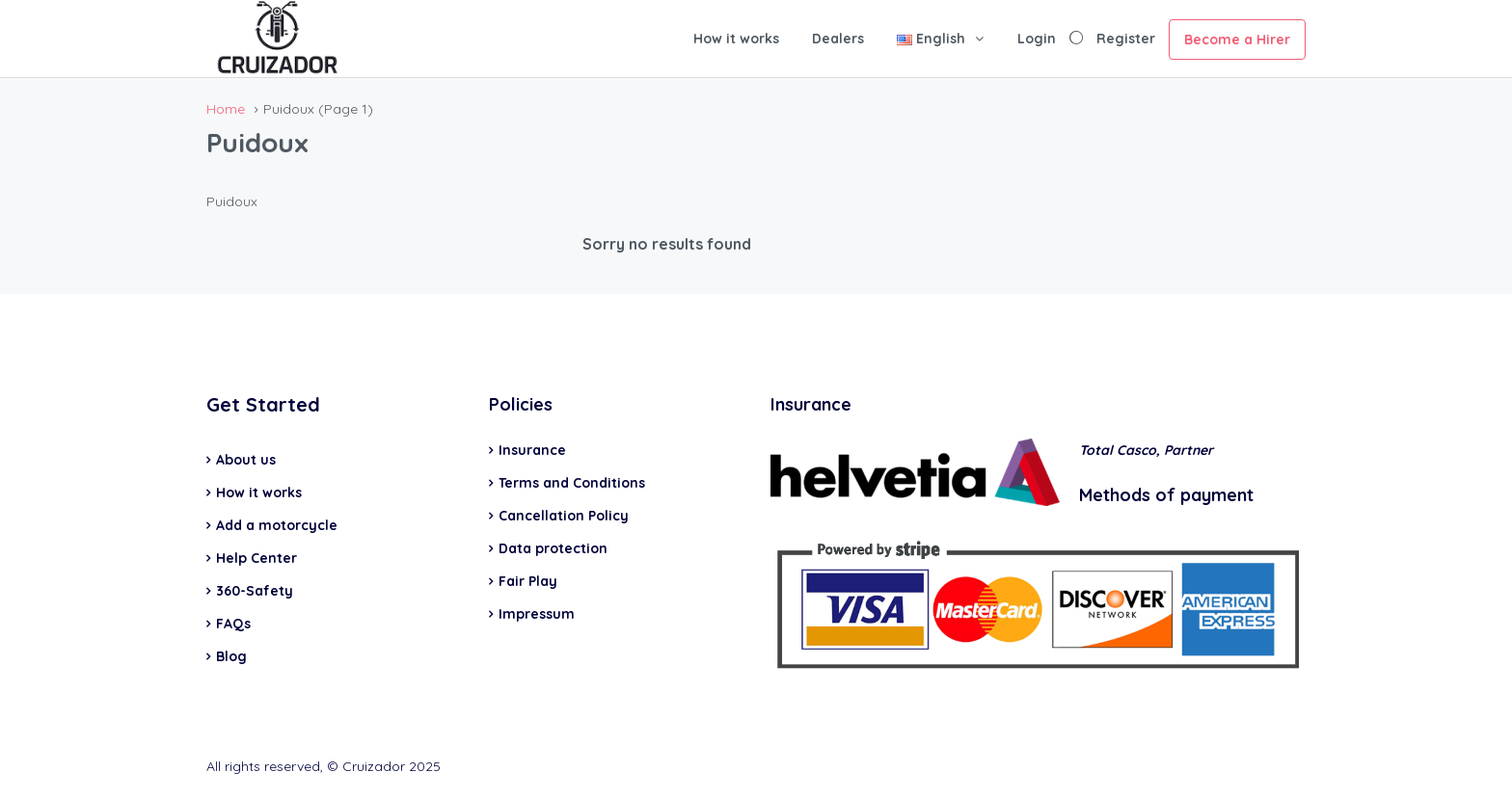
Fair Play (528, 581)
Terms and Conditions (572, 483)
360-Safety (254, 590)
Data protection (553, 548)
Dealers (838, 38)
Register (1125, 38)
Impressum (537, 614)
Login (1036, 38)
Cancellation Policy (564, 515)
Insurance (532, 450)
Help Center (256, 558)
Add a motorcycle (277, 525)
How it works (736, 38)
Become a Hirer (1237, 39)
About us (246, 459)
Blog (231, 656)
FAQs (233, 623)
